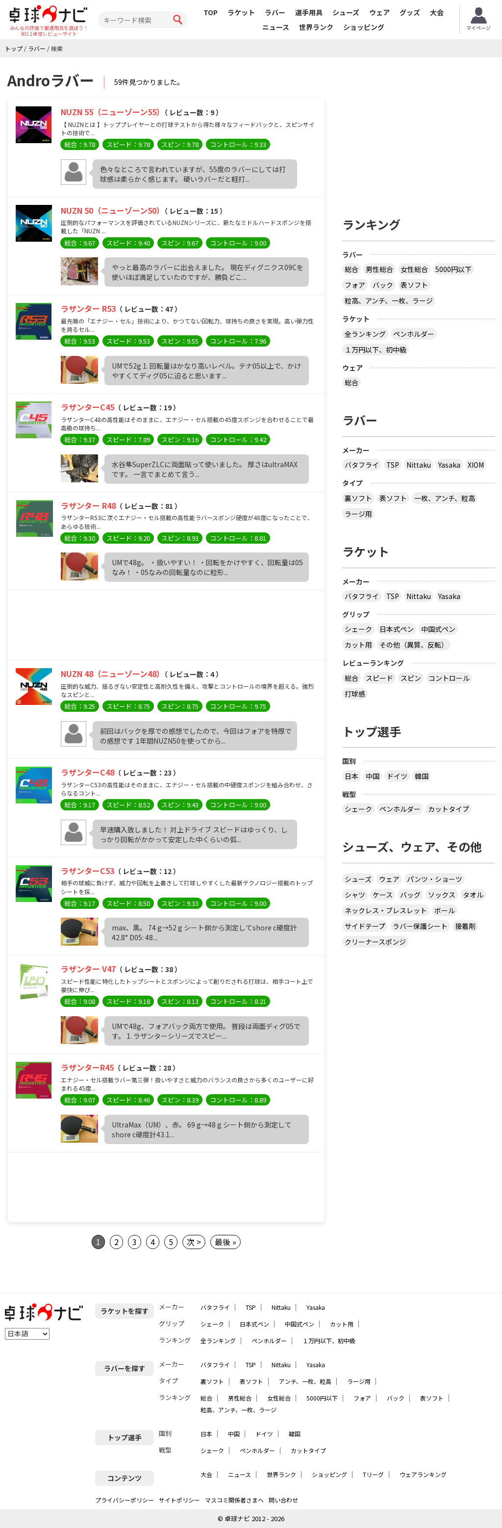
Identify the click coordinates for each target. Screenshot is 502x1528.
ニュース (275, 27)
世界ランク (316, 27)
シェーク (358, 629)
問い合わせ (283, 1500)
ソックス (441, 895)
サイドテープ (365, 926)
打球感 (355, 694)
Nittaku (418, 465)
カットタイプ (448, 809)
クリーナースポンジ (375, 942)
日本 (351, 776)
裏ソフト (358, 498)
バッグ (410, 895)
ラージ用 (358, 514)
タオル (473, 895)
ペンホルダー (413, 334)
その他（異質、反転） (413, 645)
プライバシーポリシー (124, 1500)
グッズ (410, 12)
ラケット (241, 12)
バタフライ (362, 465)
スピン (411, 678)
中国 (372, 776)
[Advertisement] (166, 627)
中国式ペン (438, 629)
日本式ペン (396, 629)
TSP (392, 465)
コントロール (449, 678)
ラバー (275, 12)
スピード (379, 678)
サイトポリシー (179, 1500)
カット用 (358, 645)
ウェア (379, 12)
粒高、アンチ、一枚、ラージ (389, 300)
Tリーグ (373, 1474)
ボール (444, 910)
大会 (437, 12)
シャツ (355, 895)
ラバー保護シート (420, 926)
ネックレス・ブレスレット (386, 910)
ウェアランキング (423, 1474)
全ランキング (365, 334)
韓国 (421, 776)
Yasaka (449, 465)
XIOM (476, 465)
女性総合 (414, 269)
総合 (351, 269)
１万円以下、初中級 (375, 349)
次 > (194, 1242)
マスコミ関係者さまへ (234, 1500)
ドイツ (397, 776)
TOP (210, 12)
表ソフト (414, 285)
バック (383, 285)
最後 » (225, 1242)
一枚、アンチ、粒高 (444, 498)
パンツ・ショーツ (434, 879)
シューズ (345, 12)
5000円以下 (453, 269)
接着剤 (465, 926)
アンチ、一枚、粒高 (305, 1381)
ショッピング (363, 27)
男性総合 (379, 269)
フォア (355, 285)
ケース (383, 895)
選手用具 (309, 12)
